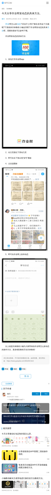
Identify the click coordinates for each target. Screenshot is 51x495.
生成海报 (7, 383)
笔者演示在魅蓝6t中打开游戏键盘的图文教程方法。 (33, 466)
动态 (19, 24)
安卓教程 (25, 19)
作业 (7, 24)
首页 (3, 9)
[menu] (47, 3)
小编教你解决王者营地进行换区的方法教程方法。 (23, 478)
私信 (45, 394)
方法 (23, 369)
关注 (36, 394)
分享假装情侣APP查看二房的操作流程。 (33, 452)
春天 (3, 19)
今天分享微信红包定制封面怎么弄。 (17, 434)
